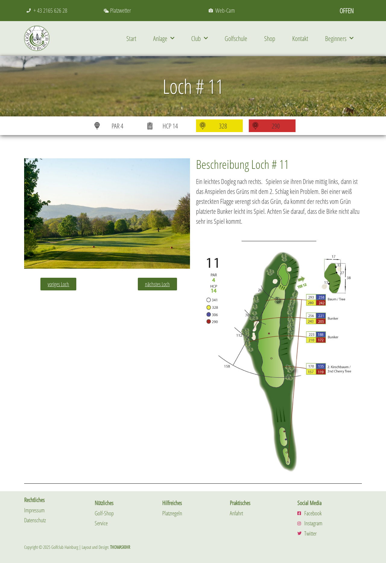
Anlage (163, 38)
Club (199, 38)
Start (131, 38)
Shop (269, 38)
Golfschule (236, 38)
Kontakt (300, 38)
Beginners (339, 38)
